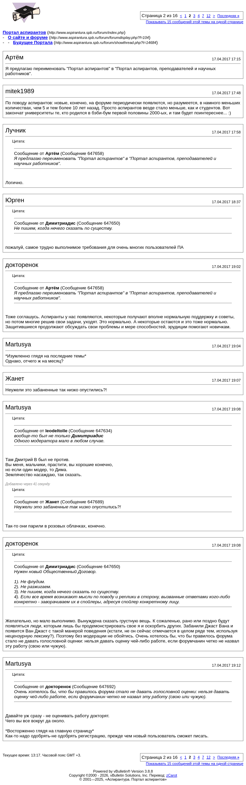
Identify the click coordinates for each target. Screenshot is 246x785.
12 (208, 16)
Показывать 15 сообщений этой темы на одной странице (194, 22)
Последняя (228, 16)
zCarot (171, 775)
